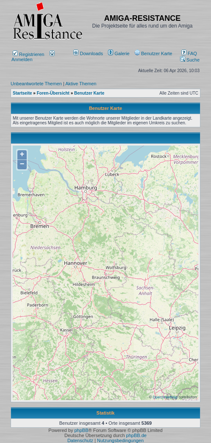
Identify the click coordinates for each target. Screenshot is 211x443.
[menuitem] (88, 53)
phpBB (81, 430)
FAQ (189, 53)
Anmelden (33, 57)
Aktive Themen (80, 83)
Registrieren (28, 54)
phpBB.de (136, 435)
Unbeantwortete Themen (36, 83)
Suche (190, 59)
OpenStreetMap (165, 397)
